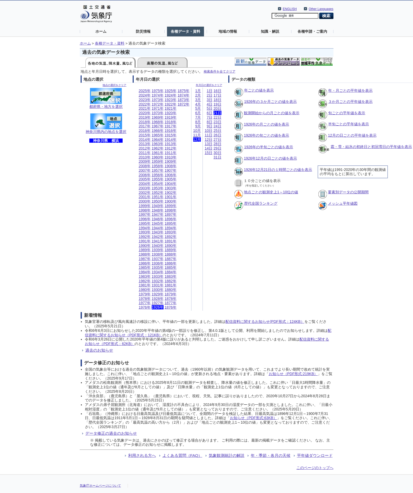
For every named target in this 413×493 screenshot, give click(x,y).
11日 (208, 135)
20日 (217, 108)
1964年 (158, 139)
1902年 (171, 192)
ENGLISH (290, 9)
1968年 (158, 122)
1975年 (158, 91)
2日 (209, 95)
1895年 (171, 223)
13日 (208, 144)
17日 (217, 95)
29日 (217, 148)
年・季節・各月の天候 (270, 455)
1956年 (158, 175)
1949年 (158, 206)
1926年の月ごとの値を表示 (266, 124)
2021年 (145, 108)
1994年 (145, 228)
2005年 (145, 179)
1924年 (171, 95)
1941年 (158, 241)
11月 (197, 135)
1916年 (171, 130)
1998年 (145, 210)
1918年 (171, 122)
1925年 (171, 91)
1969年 (158, 117)
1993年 (145, 232)
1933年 (158, 276)
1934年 (158, 272)
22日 (217, 117)
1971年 (158, 108)
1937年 (158, 259)
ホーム (100, 31)
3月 (198, 100)
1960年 (158, 157)
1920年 (171, 113)
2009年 (145, 161)
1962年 (158, 148)
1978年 (145, 298)
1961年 (158, 153)
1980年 (145, 290)
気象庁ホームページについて (100, 485)
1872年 (183, 104)
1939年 (158, 250)
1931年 (158, 285)
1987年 (145, 259)
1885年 (171, 267)
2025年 (145, 91)
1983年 (145, 276)
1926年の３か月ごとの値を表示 (270, 101)
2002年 (145, 192)
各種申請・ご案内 (312, 31)
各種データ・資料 (185, 31)
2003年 (145, 188)
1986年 (145, 263)
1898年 (171, 210)
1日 (209, 91)
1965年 (158, 135)
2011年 (145, 153)
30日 (217, 153)
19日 (217, 104)
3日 (209, 100)
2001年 (145, 197)
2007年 (145, 170)
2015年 (145, 135)
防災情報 (143, 31)
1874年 (183, 95)
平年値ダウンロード (315, 455)
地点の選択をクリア (114, 85)
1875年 (183, 91)
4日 (209, 104)
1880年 (171, 290)
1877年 (171, 303)
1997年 (145, 214)
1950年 (158, 201)
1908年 (171, 166)
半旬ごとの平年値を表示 (348, 124)
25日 (217, 130)
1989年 (145, 250)
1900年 (171, 201)
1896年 (171, 219)
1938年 (158, 254)
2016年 (145, 130)
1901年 (171, 197)
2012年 (145, 148)
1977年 (145, 303)
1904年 (171, 183)
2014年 (145, 139)
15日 (208, 153)
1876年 (171, 307)
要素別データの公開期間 (348, 192)
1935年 (158, 267)
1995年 (145, 223)
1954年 (158, 183)
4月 (198, 104)
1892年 (171, 236)
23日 (217, 122)
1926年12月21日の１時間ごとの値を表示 (278, 169)
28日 (217, 144)
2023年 (145, 100)
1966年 (158, 130)
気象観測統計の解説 (226, 455)
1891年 (171, 241)
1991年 (145, 241)
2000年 (145, 201)
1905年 (171, 179)
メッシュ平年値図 (343, 203)
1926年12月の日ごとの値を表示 (270, 158)
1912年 (171, 148)
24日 (217, 126)
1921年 (171, 108)
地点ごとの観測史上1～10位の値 (271, 192)
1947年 (158, 214)
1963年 (158, 144)
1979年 (145, 294)
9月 (198, 126)
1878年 (171, 298)
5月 (198, 108)
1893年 (171, 232)
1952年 (158, 192)
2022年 (145, 104)
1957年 (158, 170)
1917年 (171, 126)
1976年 (145, 307)
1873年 (183, 100)
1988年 (145, 254)
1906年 (171, 175)
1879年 (171, 294)
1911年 (171, 153)
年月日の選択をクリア (209, 85)
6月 (198, 113)
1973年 (158, 100)
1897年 (171, 214)
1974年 (158, 95)
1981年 (145, 285)
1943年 (158, 232)
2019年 (145, 117)
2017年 (145, 126)
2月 (198, 95)
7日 (209, 117)
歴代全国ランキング (260, 203)
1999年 (145, 206)
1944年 (158, 228)
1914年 (171, 139)
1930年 (158, 290)
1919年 (171, 117)
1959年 (158, 161)
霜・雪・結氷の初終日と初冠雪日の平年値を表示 (371, 147)
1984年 (145, 272)
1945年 (158, 223)
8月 (198, 122)
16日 (217, 91)
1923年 (171, 100)
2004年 (145, 183)
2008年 (145, 166)
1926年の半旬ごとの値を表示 (268, 147)
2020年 (145, 113)
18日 (217, 100)
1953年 (158, 188)
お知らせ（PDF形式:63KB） (253, 418)
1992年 (145, 236)
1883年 (171, 276)
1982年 (145, 281)
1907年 (171, 170)
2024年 (145, 95)
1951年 (158, 197)
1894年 (171, 228)
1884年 (171, 272)
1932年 (158, 281)
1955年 (158, 179)
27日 (217, 139)
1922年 (171, 104)
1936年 (158, 263)
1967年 (158, 126)
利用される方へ (142, 455)
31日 (217, 157)
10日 (208, 130)
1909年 (171, 161)
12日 (208, 139)
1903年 (171, 188)
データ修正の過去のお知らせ (111, 433)
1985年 (145, 267)
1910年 (171, 157)
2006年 (145, 175)
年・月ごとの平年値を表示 (350, 90)
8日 (209, 122)
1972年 (158, 104)
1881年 (171, 285)
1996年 (145, 219)
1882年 (171, 281)
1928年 (158, 298)
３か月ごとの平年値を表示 (350, 101)
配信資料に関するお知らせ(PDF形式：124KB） (264, 321)
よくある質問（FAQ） (182, 455)
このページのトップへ (314, 468)
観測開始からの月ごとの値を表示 (271, 113)
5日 (209, 108)
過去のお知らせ (99, 350)
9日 (209, 126)
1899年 (171, 206)
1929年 (158, 294)
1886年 (171, 263)
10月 (197, 130)
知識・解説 (270, 31)
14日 (208, 148)
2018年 (145, 122)
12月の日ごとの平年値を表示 (352, 135)
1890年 (171, 245)
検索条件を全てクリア (219, 71)
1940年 (158, 245)
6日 (209, 113)
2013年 (145, 144)
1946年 (158, 219)
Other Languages (321, 9)
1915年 (171, 135)
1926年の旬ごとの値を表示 (266, 135)
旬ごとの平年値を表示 (346, 113)
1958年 (158, 166)
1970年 (158, 113)
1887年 (171, 259)
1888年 (171, 254)
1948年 (158, 210)
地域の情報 (228, 31)
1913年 (171, 144)
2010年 (145, 157)
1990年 (145, 245)
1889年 (171, 250)
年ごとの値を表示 (259, 90)
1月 (198, 91)
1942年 (158, 236)
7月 (198, 117)
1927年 (158, 303)
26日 (217, 135)
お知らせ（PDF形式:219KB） (293, 374)
